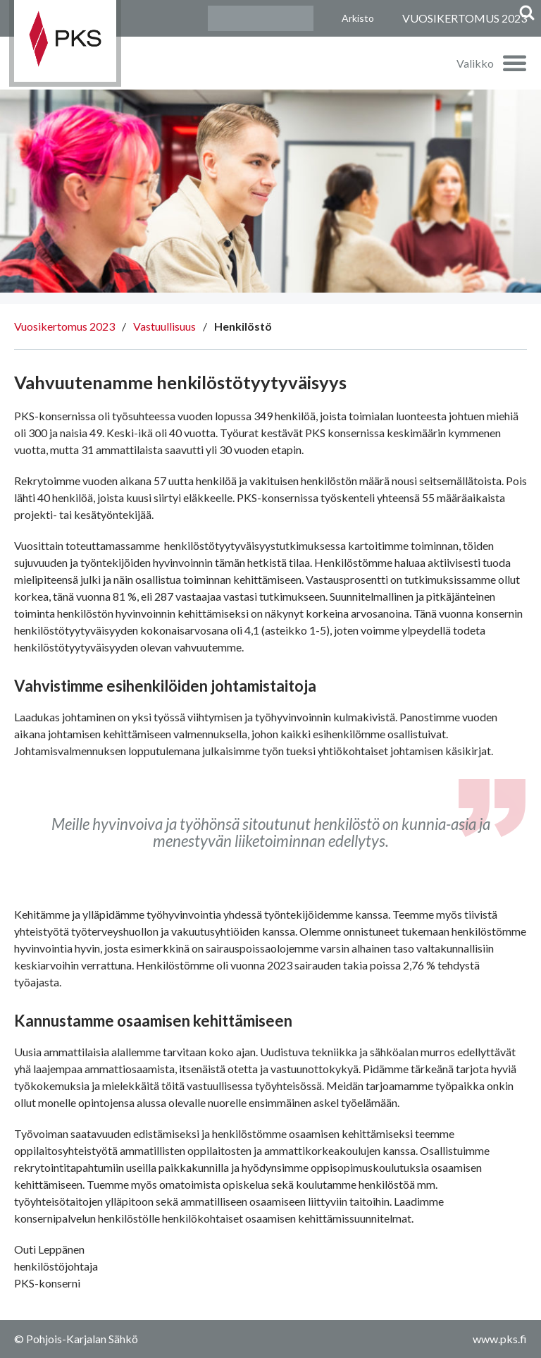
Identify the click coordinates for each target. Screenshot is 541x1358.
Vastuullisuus (164, 326)
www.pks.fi (500, 1338)
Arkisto (358, 18)
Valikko (475, 63)
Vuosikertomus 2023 (64, 326)
